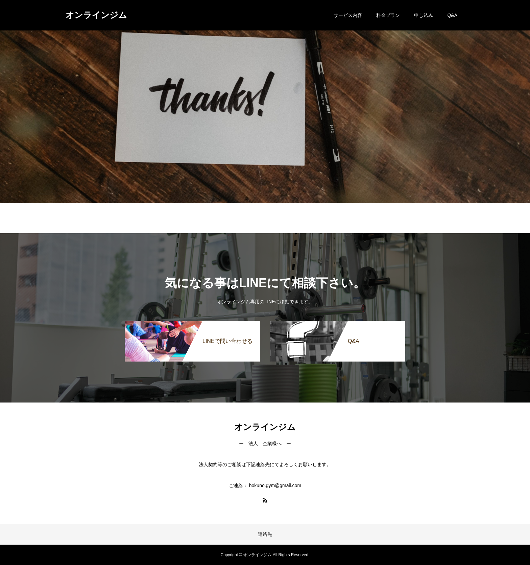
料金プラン (388, 15)
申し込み (423, 15)
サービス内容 (348, 15)
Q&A (452, 15)
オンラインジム (96, 15)
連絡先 (265, 534)
